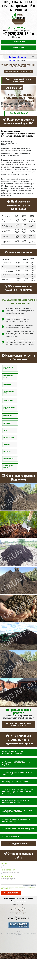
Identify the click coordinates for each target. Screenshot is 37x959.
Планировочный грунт (9, 407)
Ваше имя (4, 863)
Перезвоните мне (18, 42)
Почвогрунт (7, 384)
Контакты (30, 898)
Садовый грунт (8, 400)
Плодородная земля (8, 466)
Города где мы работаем (18, 901)
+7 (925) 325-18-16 (18, 33)
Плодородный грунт (8, 368)
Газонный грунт (8, 459)
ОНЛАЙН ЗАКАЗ (19, 113)
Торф (5, 430)
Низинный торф (8, 437)
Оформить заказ (18, 47)
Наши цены (12, 898)
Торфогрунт (7, 416)
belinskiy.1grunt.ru (17, 57)
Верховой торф (8, 423)
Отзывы (24, 898)
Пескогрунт (7, 451)
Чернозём (6, 444)
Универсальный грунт (8, 392)
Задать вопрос (26, 71)
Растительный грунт (8, 376)
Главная (6, 898)
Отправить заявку (11, 893)
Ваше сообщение (6, 876)
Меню (33, 56)
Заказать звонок (11, 71)
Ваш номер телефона (8, 870)
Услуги (19, 898)
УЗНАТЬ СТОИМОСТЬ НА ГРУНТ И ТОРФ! (18, 724)
